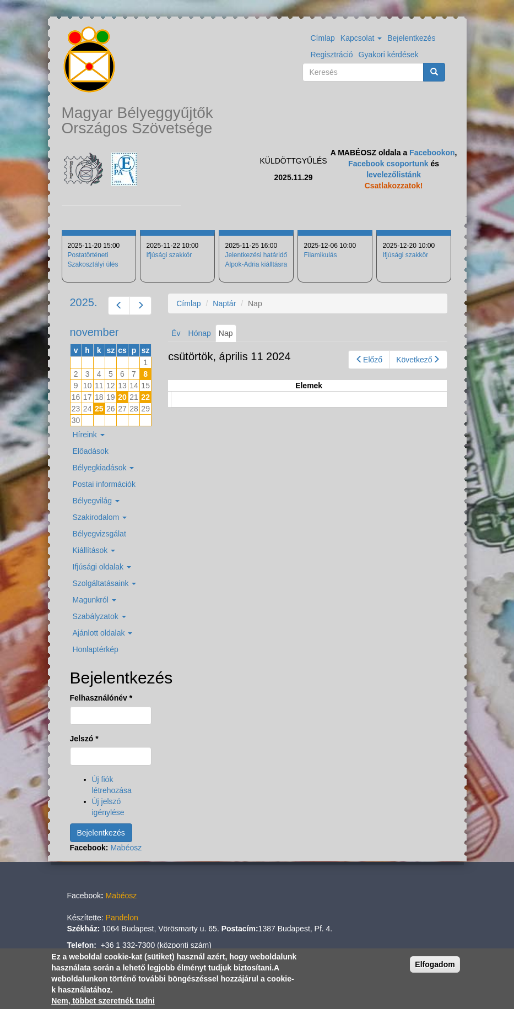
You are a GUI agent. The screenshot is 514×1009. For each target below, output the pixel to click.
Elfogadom (435, 964)
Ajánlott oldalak (103, 632)
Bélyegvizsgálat (99, 533)
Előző (368, 359)
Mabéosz (126, 847)
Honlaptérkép (95, 649)
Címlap (323, 38)
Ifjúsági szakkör (169, 255)
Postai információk (104, 484)
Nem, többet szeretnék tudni (102, 1000)
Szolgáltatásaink (105, 583)
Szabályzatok (99, 616)
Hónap (199, 333)
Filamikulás (320, 255)
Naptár (224, 303)
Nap (227, 335)
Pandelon (122, 917)
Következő (418, 359)
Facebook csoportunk (388, 163)
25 (99, 408)
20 (122, 397)
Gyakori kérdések (389, 54)
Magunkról (94, 599)
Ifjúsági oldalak (102, 566)
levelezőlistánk (393, 174)
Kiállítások (94, 550)
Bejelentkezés (411, 38)
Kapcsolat (361, 38)
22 (145, 397)
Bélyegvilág (96, 500)
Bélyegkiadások (103, 467)
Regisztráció (332, 54)
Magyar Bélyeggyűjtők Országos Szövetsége (137, 120)
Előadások (91, 451)
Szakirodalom (100, 517)
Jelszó (84, 738)
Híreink (89, 434)
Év (175, 333)
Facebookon (432, 152)
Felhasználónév (101, 697)
